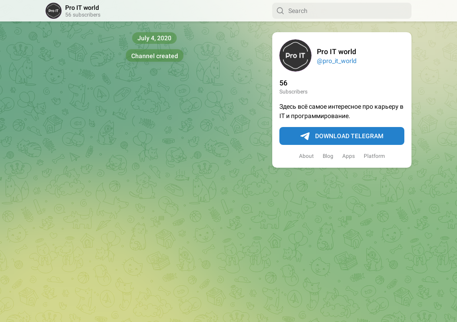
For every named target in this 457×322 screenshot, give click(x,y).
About (306, 156)
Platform (374, 156)
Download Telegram (341, 136)
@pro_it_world (337, 60)
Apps (348, 156)
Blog (328, 156)
